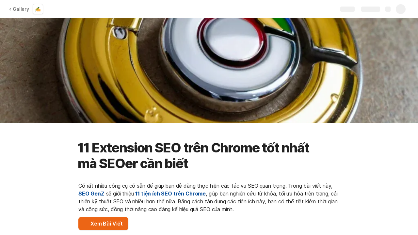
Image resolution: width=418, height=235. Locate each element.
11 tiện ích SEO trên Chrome (170, 193)
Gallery (19, 9)
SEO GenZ (91, 193)
